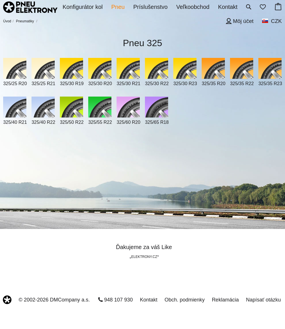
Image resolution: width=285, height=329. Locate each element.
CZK (276, 21)
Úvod (7, 21)
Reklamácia (225, 300)
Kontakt (149, 300)
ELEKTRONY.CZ (144, 257)
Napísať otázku (263, 300)
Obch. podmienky (185, 300)
